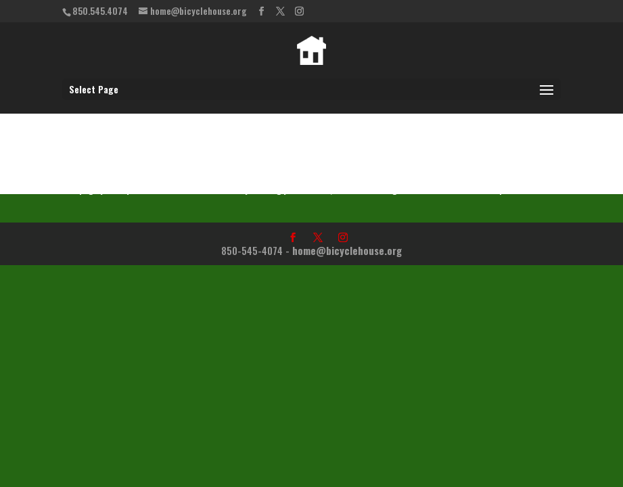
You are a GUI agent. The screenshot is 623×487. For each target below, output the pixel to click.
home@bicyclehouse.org (347, 250)
